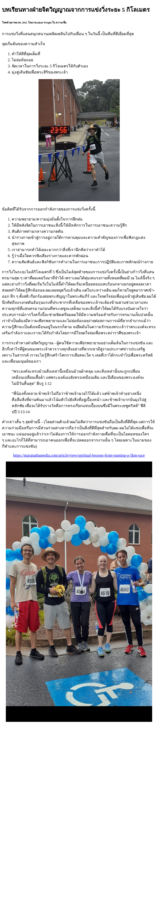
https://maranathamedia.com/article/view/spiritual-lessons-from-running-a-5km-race (79, 455)
